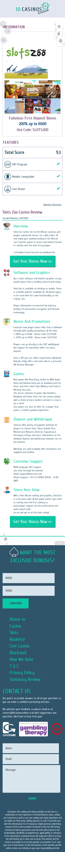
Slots (14, 632)
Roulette (17, 639)
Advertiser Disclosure (52, 205)
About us (18, 619)
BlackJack (18, 652)
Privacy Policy (22, 672)
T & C (14, 666)
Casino (15, 626)
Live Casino (19, 646)
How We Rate (21, 659)
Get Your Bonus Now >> (32, 261)
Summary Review (25, 679)
